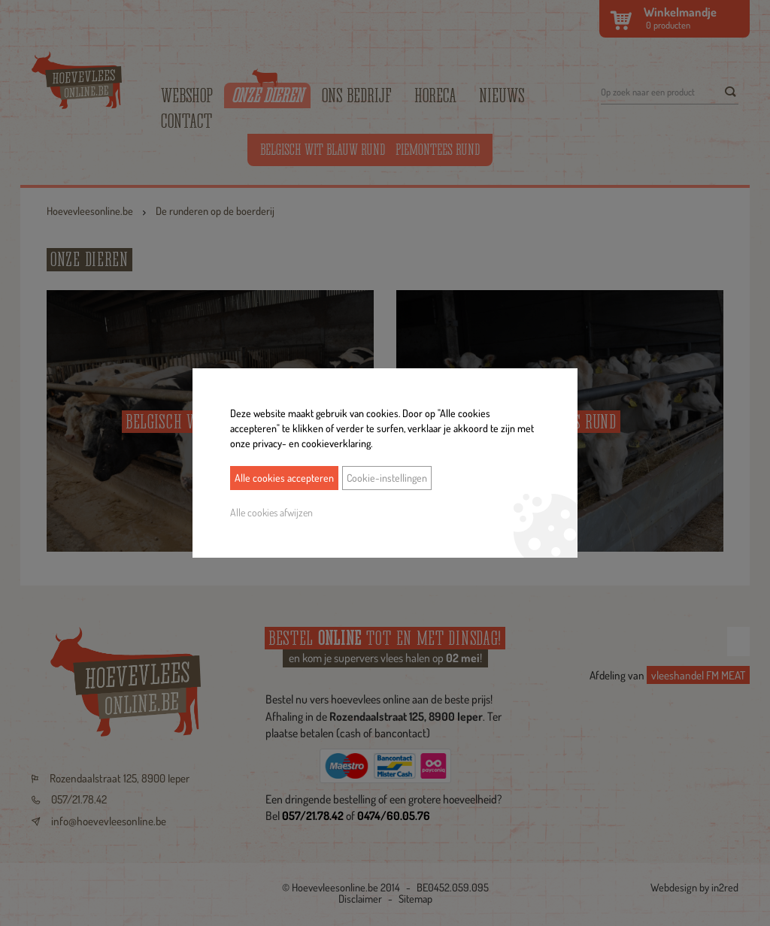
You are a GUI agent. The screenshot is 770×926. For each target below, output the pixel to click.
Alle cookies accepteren (284, 477)
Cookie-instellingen (387, 477)
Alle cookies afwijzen (271, 512)
